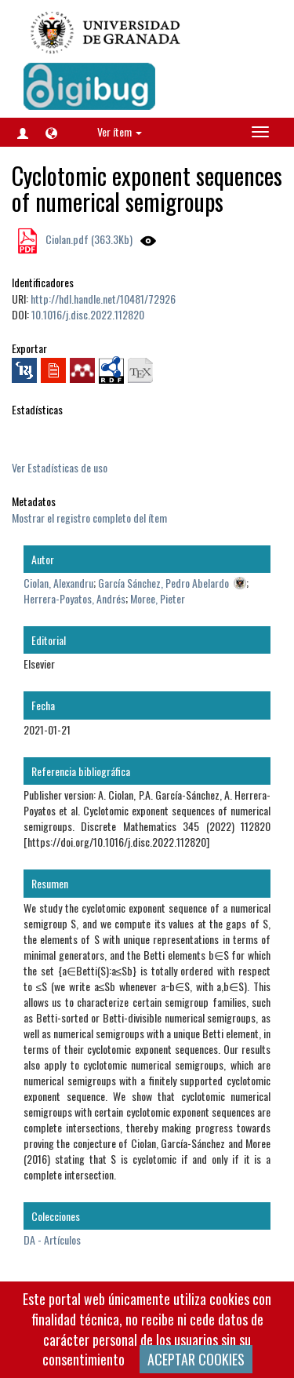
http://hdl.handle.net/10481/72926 (103, 298)
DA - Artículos (52, 1239)
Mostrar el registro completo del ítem (89, 517)
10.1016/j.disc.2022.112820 (87, 314)
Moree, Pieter (157, 598)
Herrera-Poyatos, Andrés (74, 598)
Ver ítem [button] (119, 131)
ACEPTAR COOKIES (196, 1359)
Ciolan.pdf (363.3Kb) (87, 239)
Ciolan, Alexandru (58, 582)
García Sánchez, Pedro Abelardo (163, 582)
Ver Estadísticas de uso (59, 467)
